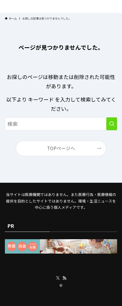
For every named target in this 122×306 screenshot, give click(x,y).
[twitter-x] (57, 278)
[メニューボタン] (3, 6)
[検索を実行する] (111, 123)
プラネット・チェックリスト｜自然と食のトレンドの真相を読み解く (61, 7)
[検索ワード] (61, 123)
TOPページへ (61, 148)
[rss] (64, 278)
